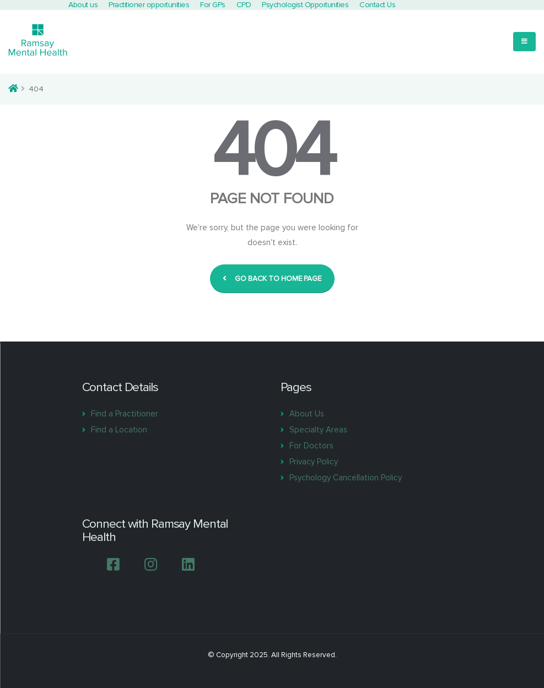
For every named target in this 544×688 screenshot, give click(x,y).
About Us (306, 414)
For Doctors (311, 446)
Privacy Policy (313, 462)
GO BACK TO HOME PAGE (272, 278)
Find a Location (119, 430)
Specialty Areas (318, 430)
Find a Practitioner (124, 414)
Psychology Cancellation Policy (345, 478)
